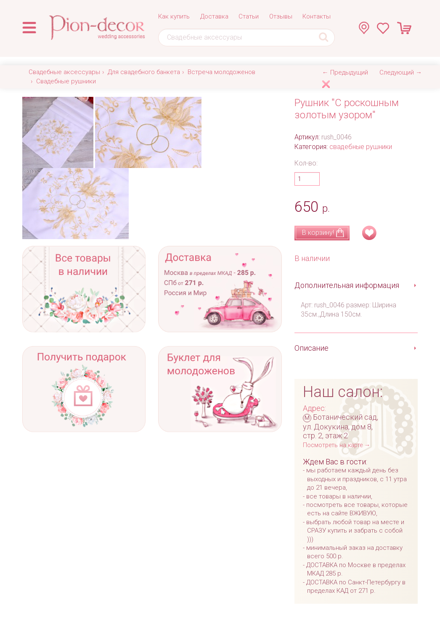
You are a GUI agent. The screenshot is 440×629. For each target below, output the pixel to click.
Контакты (316, 16)
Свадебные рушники (66, 81)
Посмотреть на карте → (336, 445)
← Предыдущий (345, 72)
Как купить (174, 16)
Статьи (249, 16)
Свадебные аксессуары (64, 72)
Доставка (214, 16)
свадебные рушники (360, 147)
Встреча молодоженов (221, 72)
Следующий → (400, 72)
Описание (311, 348)
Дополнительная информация (346, 285)
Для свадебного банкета (144, 72)
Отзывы (280, 16)
